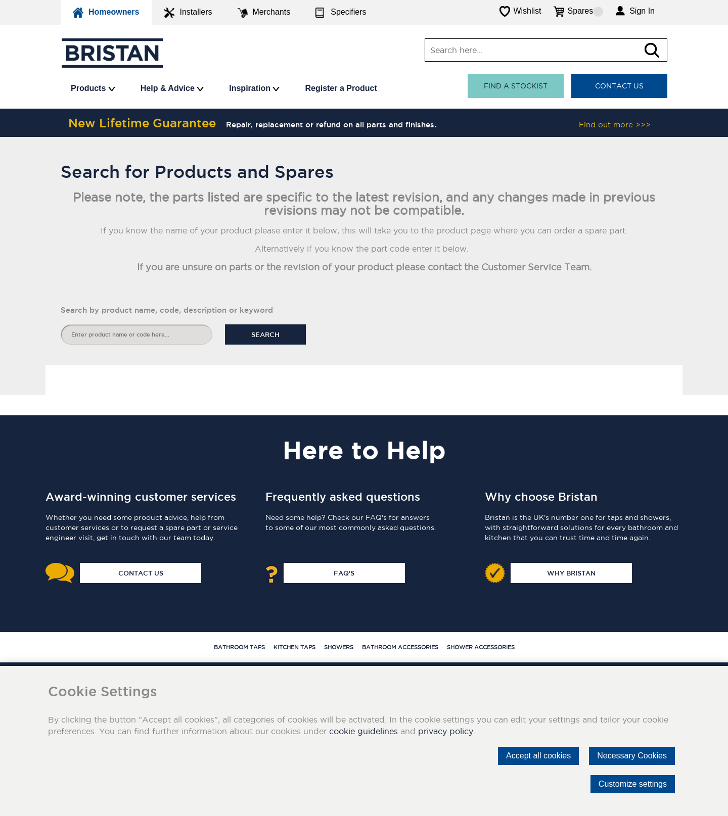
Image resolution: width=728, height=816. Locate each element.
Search (265, 334)
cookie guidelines (363, 731)
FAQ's (344, 573)
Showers (338, 647)
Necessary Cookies (632, 755)
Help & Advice (172, 88)
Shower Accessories (481, 647)
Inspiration (254, 88)
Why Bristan (571, 573)
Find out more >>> (615, 124)
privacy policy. (446, 731)
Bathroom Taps (239, 647)
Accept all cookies (538, 755)
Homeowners (106, 13)
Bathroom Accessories (400, 647)
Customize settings (633, 784)
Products (93, 88)
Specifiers (340, 13)
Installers (188, 13)
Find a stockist (516, 86)
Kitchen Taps (294, 647)
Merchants (264, 13)
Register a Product (341, 88)
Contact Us (619, 86)
